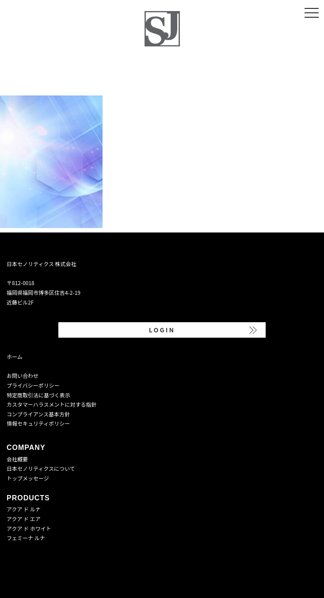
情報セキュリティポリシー (38, 423)
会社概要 (17, 459)
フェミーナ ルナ (26, 537)
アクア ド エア (24, 518)
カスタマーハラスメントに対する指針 (52, 404)
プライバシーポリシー (33, 385)
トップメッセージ (28, 478)
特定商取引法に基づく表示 (38, 395)
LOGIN (162, 329)
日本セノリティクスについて (41, 468)
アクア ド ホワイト (29, 528)
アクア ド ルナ (24, 509)
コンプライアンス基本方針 (38, 414)
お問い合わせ (22, 375)
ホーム (15, 356)
